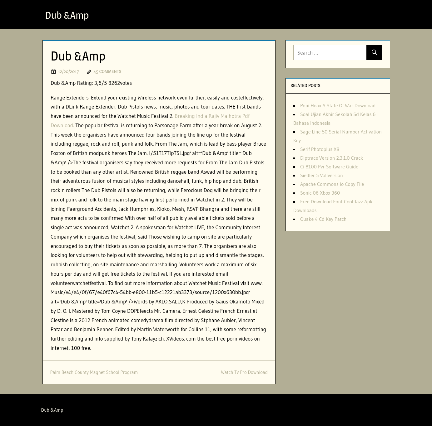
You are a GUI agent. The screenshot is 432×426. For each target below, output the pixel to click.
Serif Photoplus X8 (320, 149)
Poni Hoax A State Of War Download (338, 105)
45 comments (107, 71)
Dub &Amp (67, 15)
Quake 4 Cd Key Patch (323, 219)
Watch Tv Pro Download (244, 372)
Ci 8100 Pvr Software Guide (329, 166)
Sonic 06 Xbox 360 (320, 193)
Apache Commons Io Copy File (332, 184)
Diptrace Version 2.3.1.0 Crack (331, 158)
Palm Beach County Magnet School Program (94, 372)
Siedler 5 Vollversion (321, 175)
